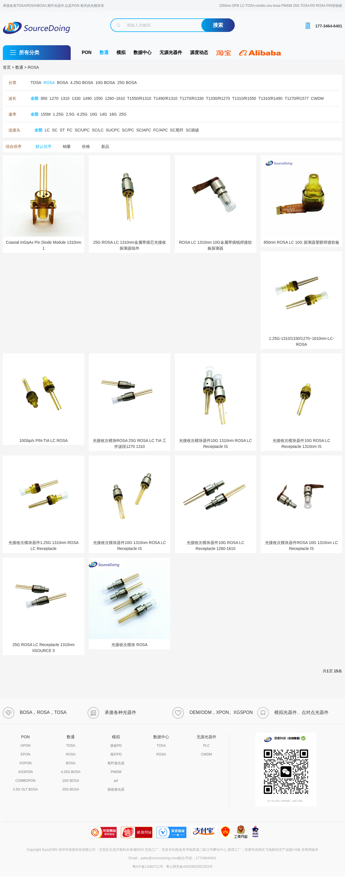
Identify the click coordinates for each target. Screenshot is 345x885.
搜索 (218, 25)
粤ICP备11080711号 (147, 867)
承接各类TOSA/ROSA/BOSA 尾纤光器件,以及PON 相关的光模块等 (53, 6)
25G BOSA (70, 789)
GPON (25, 746)
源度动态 (199, 52)
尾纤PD (116, 754)
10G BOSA (70, 781)
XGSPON (25, 772)
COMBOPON (25, 781)
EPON (25, 754)
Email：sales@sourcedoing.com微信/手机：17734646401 (172, 858)
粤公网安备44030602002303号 (188, 867)
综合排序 (13, 146)
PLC (206, 746)
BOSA (70, 763)
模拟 (121, 52)
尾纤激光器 (115, 763)
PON (87, 52)
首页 (7, 67)
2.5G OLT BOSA (25, 789)
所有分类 (29, 52)
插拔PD (116, 746)
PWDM (116, 772)
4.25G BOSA (70, 772)
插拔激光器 (115, 789)
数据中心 (142, 52)
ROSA (33, 67)
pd (116, 781)
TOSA (70, 746)
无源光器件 (170, 52)
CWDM (206, 754)
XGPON (25, 763)
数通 (104, 52)
